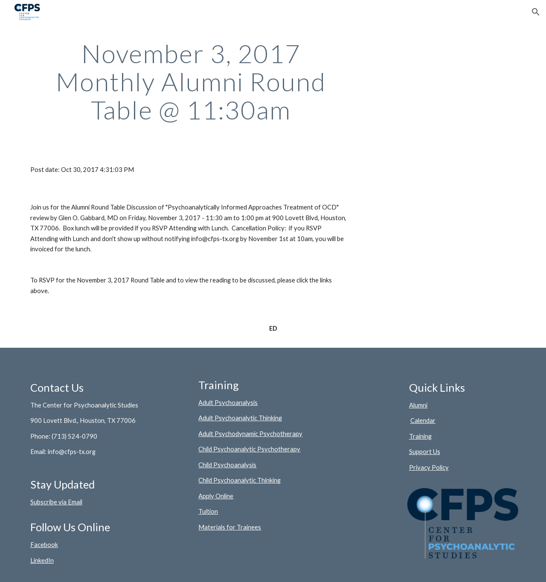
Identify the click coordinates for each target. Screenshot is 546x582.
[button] (536, 12)
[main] (191, 81)
